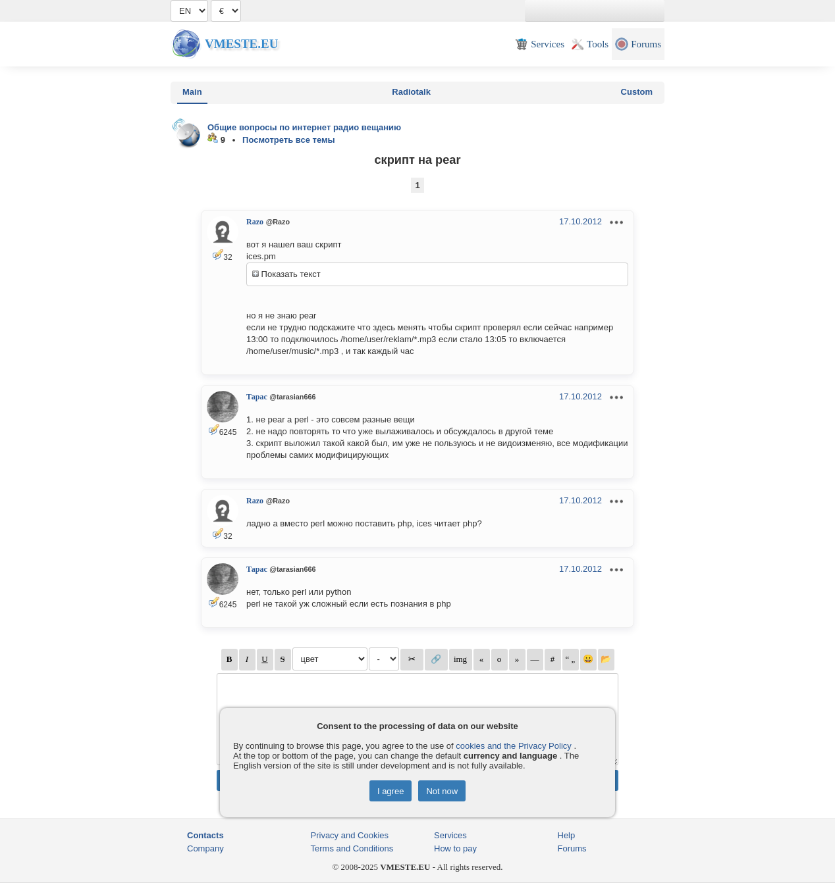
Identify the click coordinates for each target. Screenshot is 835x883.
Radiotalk (411, 92)
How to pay (455, 848)
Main (192, 92)
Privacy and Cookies (350, 835)
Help (567, 835)
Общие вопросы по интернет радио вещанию (304, 127)
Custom (637, 92)
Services (450, 835)
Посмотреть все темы (288, 140)
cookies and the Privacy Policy (514, 746)
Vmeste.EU (241, 44)
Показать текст (286, 274)
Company (205, 848)
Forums (572, 848)
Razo (254, 221)
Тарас (256, 396)
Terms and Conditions (352, 848)
